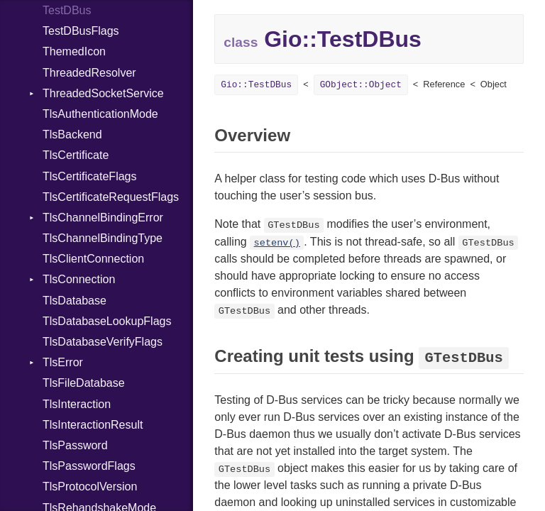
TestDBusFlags (81, 31)
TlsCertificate (76, 155)
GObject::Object (361, 84)
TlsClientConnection (93, 259)
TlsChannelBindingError (103, 217)
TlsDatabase (74, 301)
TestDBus (67, 10)
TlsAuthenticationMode (100, 114)
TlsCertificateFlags (89, 176)
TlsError (63, 362)
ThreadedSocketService (103, 93)
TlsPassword (75, 445)
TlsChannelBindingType (103, 238)
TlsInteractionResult (93, 425)
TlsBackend (72, 134)
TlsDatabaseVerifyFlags (103, 342)
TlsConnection (79, 279)
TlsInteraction (77, 404)
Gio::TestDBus (256, 84)
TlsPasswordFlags (89, 466)
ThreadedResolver (89, 73)
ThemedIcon (74, 51)
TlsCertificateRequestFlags (111, 197)
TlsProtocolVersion (90, 486)
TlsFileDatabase (84, 383)
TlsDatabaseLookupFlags (107, 321)
